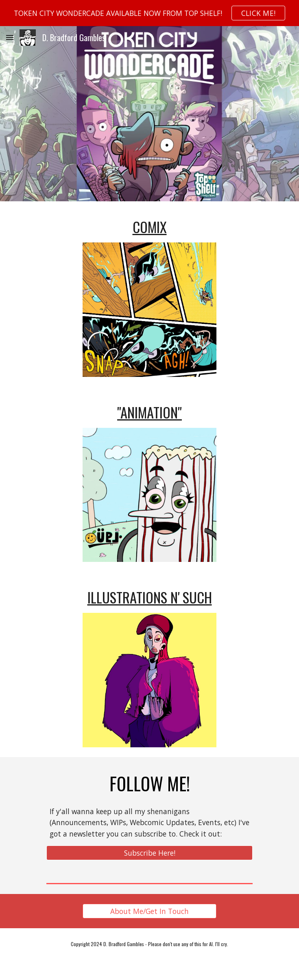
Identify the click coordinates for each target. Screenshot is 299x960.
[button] (10, 37)
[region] (149, 13)
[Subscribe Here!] (149, 853)
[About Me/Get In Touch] (149, 911)
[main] (149, 226)
